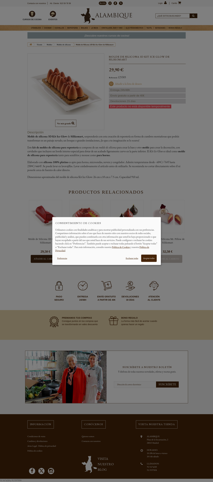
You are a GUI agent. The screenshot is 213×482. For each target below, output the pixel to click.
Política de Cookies (121, 247)
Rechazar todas (132, 258)
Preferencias (62, 258)
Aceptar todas (149, 258)
